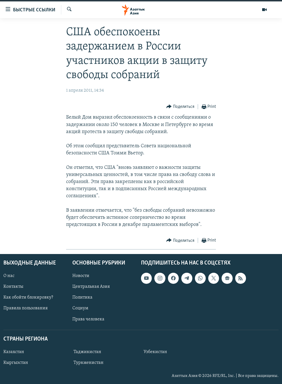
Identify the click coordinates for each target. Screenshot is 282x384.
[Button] (180, 107)
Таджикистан (87, 351)
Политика (82, 297)
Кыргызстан (15, 362)
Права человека (88, 319)
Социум (80, 308)
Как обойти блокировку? (28, 297)
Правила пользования (25, 308)
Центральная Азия (91, 286)
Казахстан (13, 351)
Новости (80, 276)
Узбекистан (155, 351)
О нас (8, 276)
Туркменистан (88, 362)
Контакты (13, 286)
